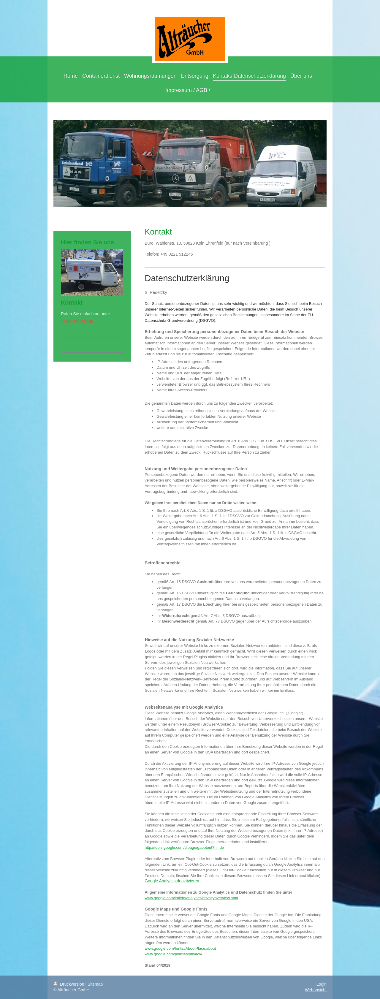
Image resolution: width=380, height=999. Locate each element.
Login (321, 984)
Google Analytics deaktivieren (172, 880)
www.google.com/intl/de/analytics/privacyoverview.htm (191, 898)
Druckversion (69, 984)
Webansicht (316, 989)
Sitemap (95, 984)
